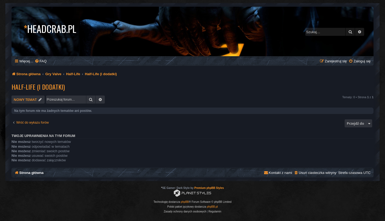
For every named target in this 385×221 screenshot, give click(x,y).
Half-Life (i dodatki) (38, 87)
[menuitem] (41, 61)
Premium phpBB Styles (209, 187)
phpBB (185, 201)
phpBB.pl (212, 206)
